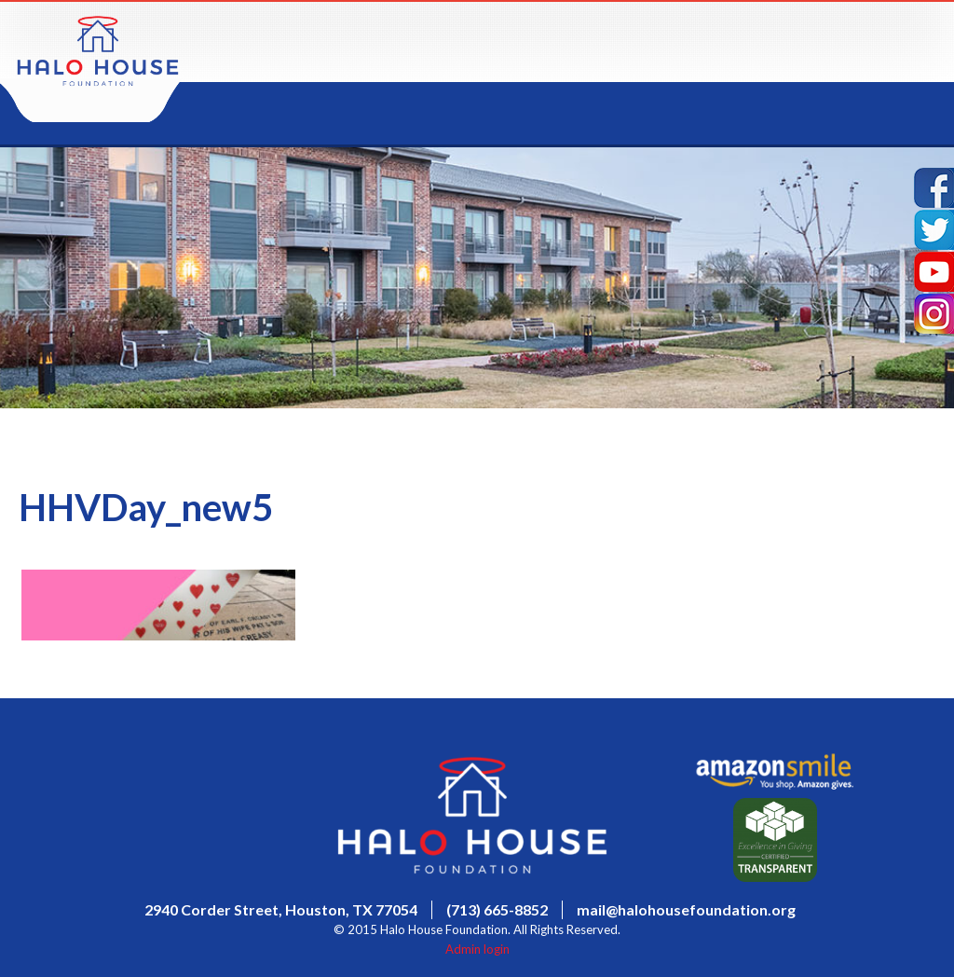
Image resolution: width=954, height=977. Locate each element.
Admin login (477, 949)
